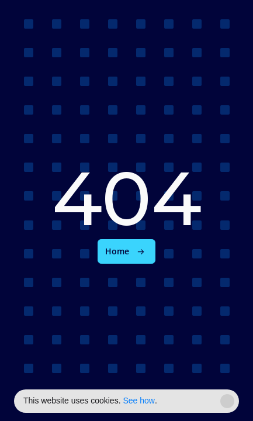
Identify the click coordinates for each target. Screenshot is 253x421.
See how (138, 400)
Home (117, 251)
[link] (126, 251)
